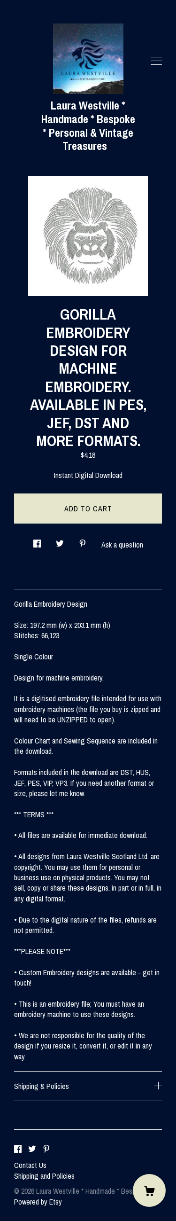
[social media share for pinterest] (82, 541)
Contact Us (30, 1165)
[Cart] (149, 1190)
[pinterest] (46, 1149)
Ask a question (122, 545)
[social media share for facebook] (37, 541)
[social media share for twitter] (60, 541)
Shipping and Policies (44, 1176)
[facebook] (18, 1149)
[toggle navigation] (156, 61)
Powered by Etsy (38, 1202)
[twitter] (32, 1149)
